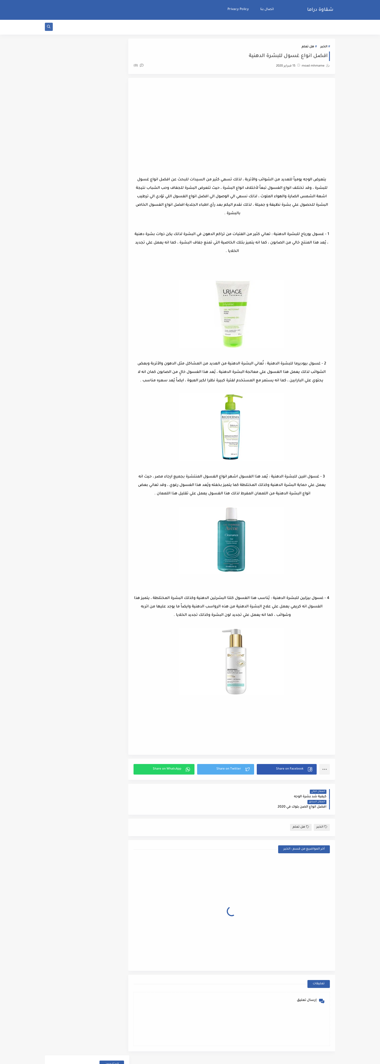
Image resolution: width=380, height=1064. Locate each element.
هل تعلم (308, 48)
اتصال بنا (267, 9)
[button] (287, 770)
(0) (144, 66)
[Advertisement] (234, 126)
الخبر (323, 48)
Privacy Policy (238, 9)
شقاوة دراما (320, 10)
